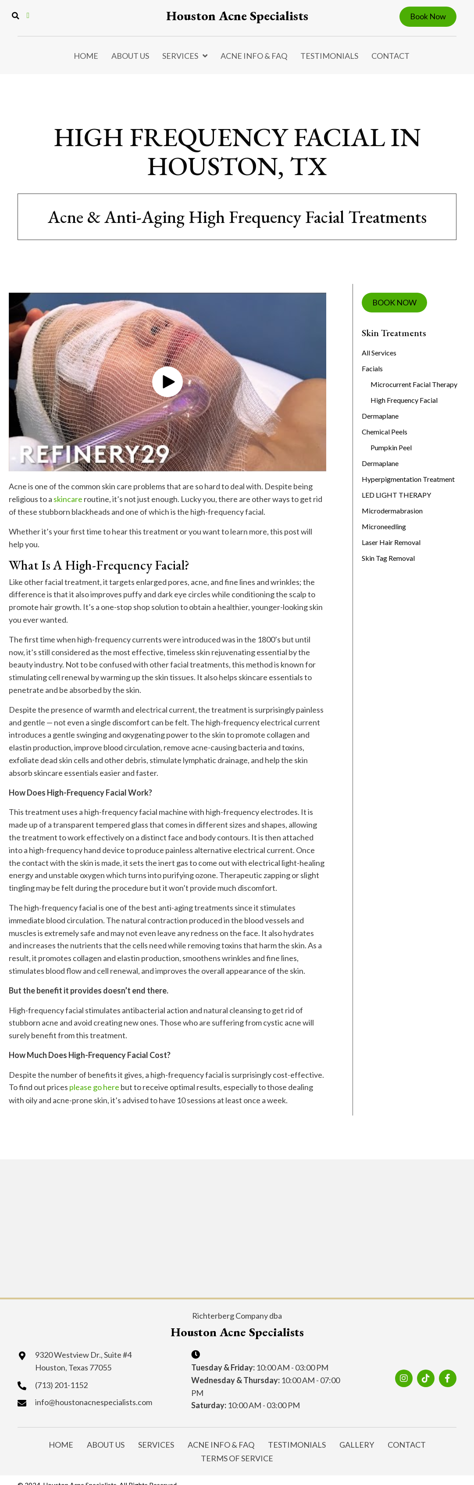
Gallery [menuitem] (356, 1443)
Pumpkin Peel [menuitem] (391, 447)
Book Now (428, 16)
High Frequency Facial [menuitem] (404, 400)
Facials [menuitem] (372, 368)
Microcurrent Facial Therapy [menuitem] (414, 384)
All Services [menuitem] (379, 352)
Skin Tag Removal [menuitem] (388, 558)
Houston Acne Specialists (237, 15)
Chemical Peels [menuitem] (384, 431)
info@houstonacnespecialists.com (93, 1402)
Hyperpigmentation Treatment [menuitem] (408, 479)
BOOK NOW (394, 302)
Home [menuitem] (86, 56)
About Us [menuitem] (130, 56)
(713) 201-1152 (61, 1385)
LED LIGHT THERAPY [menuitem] (396, 495)
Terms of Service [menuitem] (237, 1452)
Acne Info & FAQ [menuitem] (254, 56)
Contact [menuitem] (390, 56)
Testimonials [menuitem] (329, 56)
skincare (67, 499)
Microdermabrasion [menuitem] (392, 510)
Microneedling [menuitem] (384, 526)
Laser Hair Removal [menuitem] (391, 542)
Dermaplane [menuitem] (380, 416)
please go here (94, 1087)
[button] (167, 381)
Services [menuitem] (180, 56)
